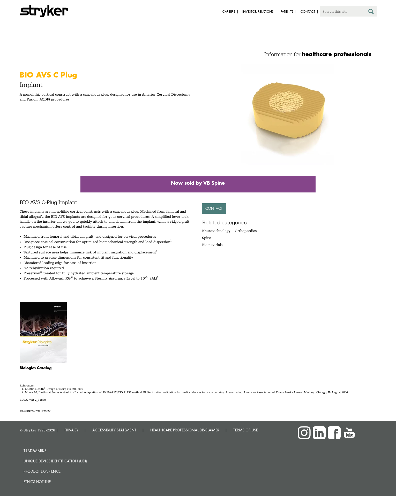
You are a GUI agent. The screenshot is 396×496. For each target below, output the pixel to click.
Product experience (42, 471)
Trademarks (35, 450)
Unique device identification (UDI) (55, 461)
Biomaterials (212, 245)
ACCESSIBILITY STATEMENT (114, 430)
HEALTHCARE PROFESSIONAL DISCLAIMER (184, 430)
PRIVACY (71, 430)
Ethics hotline (37, 481)
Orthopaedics (246, 231)
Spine (206, 238)
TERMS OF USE (245, 430)
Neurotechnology (216, 231)
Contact (214, 208)
